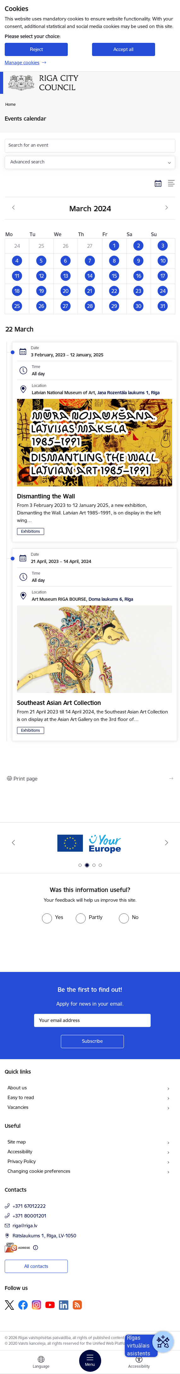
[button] (114, 245)
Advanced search (27, 162)
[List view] (171, 183)
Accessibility (20, 1152)
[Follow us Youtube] (50, 1305)
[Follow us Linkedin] (63, 1305)
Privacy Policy (22, 1161)
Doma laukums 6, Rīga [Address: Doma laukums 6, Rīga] (111, 599)
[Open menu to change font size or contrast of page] (139, 1363)
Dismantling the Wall (46, 496)
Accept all (123, 49)
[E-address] (17, 1247)
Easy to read (21, 1097)
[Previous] (13, 842)
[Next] (166, 842)
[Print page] (90, 779)
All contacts (36, 1266)
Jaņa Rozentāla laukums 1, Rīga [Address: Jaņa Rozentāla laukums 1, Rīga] (128, 392)
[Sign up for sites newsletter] (92, 1041)
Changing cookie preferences (39, 1171)
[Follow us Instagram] (36, 1304)
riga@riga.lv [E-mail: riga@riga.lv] (25, 1226)
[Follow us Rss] (77, 1304)
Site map (17, 1142)
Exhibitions (30, 531)
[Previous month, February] (13, 208)
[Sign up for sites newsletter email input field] (92, 1020)
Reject (36, 49)
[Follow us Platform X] (9, 1305)
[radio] (52, 917)
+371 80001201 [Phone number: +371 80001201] (30, 1216)
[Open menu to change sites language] (41, 1363)
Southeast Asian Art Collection (59, 703)
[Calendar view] (158, 183)
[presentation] (53, 947)
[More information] (35, 1247)
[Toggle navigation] (90, 1361)
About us (17, 1088)
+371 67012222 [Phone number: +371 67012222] (29, 1206)
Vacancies (18, 1107)
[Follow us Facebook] (23, 1305)
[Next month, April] (166, 208)
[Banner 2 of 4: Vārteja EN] (90, 843)
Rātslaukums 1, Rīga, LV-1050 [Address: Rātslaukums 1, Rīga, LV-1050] (44, 1236)
